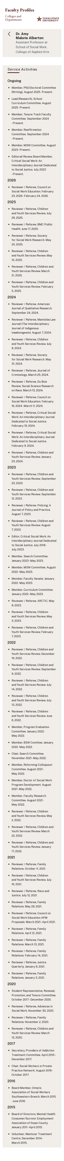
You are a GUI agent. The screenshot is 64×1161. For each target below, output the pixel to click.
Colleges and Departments (13, 18)
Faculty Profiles (19, 10)
